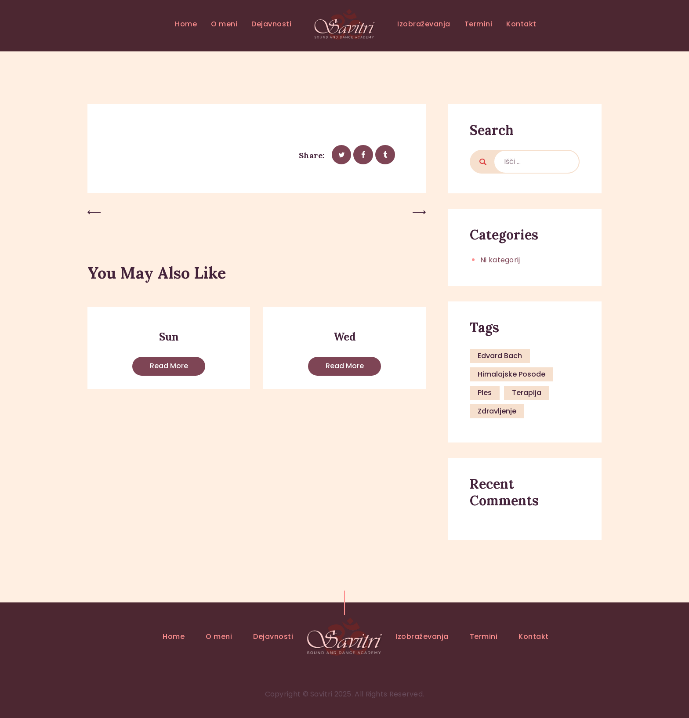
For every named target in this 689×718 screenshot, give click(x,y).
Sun (169, 337)
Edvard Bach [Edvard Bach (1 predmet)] (500, 356)
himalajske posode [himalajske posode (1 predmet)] (511, 374)
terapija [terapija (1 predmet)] (526, 393)
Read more (169, 366)
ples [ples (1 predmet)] (485, 393)
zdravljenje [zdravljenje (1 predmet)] (497, 411)
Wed (345, 337)
